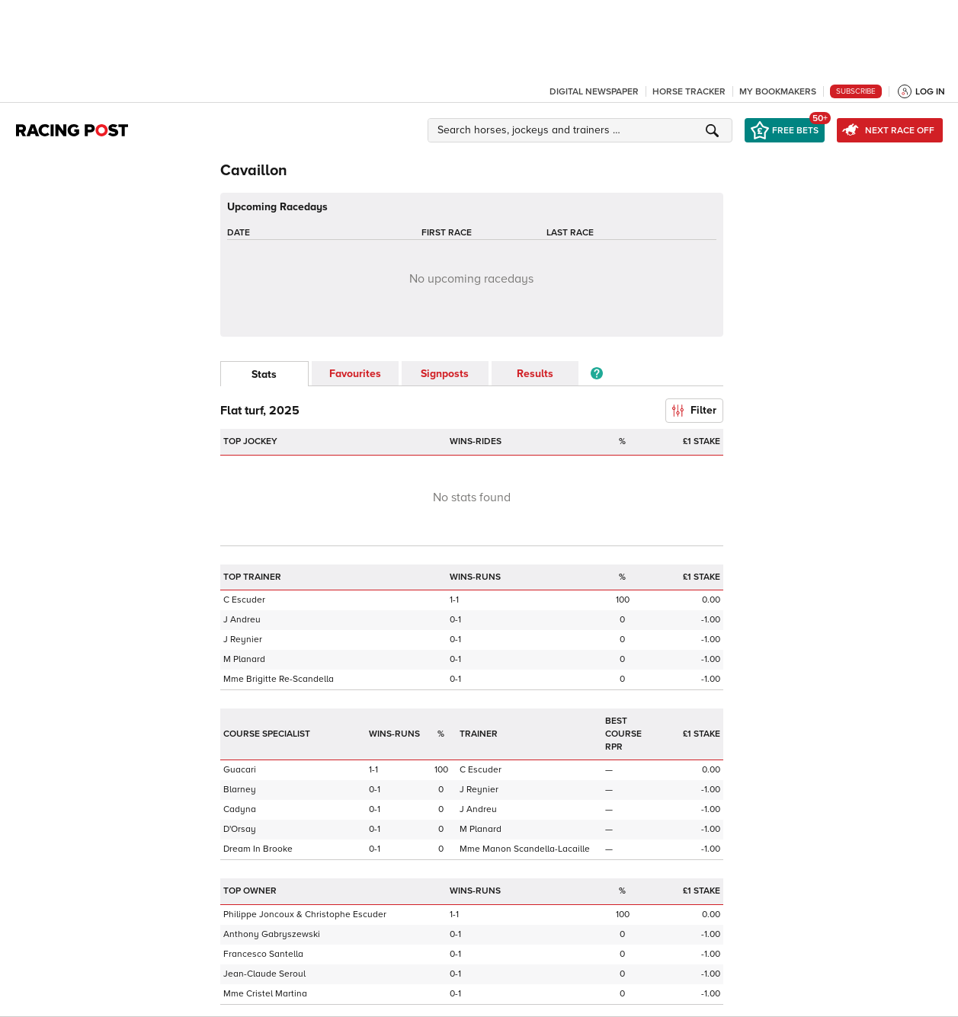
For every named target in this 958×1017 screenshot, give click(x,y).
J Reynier (242, 639)
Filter (694, 410)
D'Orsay (239, 829)
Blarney (239, 789)
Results (535, 373)
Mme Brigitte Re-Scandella (278, 679)
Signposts (445, 373)
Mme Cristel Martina (265, 993)
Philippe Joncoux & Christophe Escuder (304, 914)
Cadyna (239, 809)
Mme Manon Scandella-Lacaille (525, 849)
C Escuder (244, 600)
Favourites (355, 373)
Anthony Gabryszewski (271, 934)
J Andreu (242, 619)
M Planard (244, 659)
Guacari (239, 770)
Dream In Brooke (258, 849)
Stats (264, 374)
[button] (582, 130)
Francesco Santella (263, 954)
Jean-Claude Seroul (264, 974)
